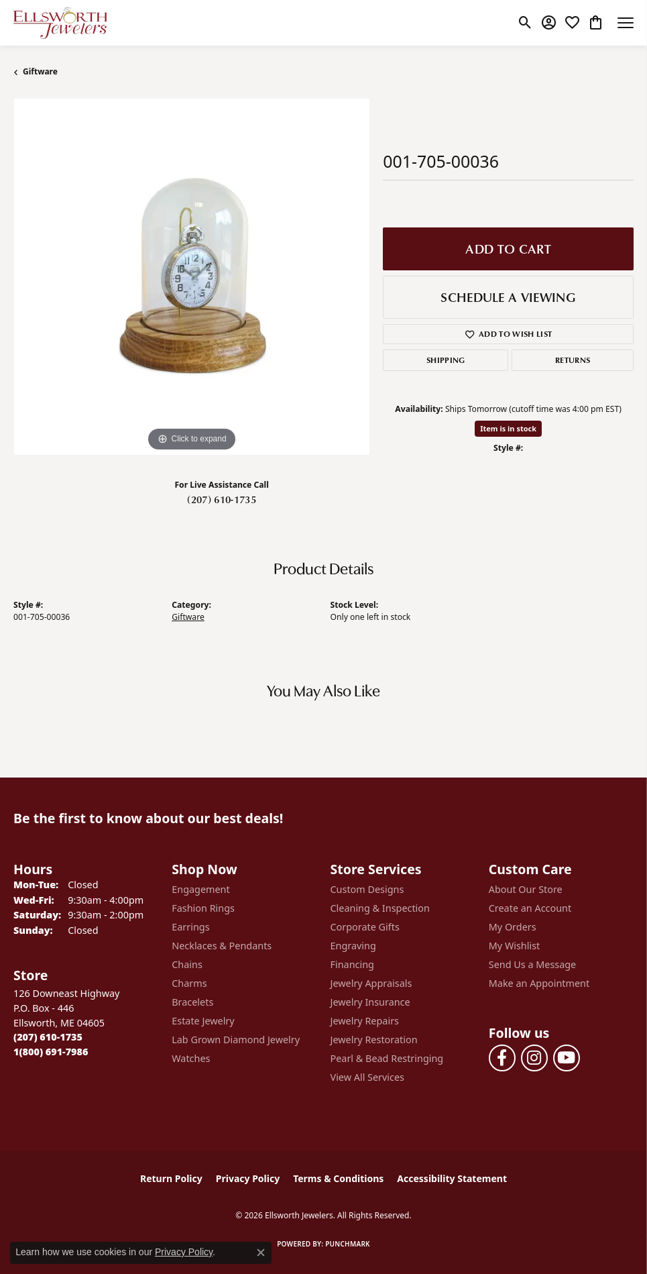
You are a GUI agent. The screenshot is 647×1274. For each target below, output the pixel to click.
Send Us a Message (532, 964)
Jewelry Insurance (370, 1002)
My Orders (512, 926)
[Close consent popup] (261, 1253)
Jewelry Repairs (365, 1020)
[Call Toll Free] (50, 1051)
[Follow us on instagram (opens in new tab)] (534, 1058)
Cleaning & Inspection (380, 908)
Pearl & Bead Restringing (387, 1058)
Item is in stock (508, 428)
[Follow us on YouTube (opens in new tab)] (566, 1058)
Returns (572, 360)
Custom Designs (367, 889)
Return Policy (171, 1178)
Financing (352, 964)
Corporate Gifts (365, 926)
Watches (191, 1058)
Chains (187, 964)
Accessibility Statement (452, 1178)
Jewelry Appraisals (371, 983)
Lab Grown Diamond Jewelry (236, 1039)
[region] (191, 277)
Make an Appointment (539, 983)
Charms (189, 983)
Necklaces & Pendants (222, 945)
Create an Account (530, 908)
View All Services (368, 1077)
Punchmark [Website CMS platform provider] (347, 1244)
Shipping (445, 360)
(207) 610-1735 (221, 499)
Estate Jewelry (203, 1020)
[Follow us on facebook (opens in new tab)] (502, 1058)
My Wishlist (514, 945)
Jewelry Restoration (374, 1039)
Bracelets (192, 1002)
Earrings (190, 926)
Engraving (353, 945)
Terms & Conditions (338, 1178)
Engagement (200, 889)
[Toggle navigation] (625, 23)
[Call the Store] (47, 1036)
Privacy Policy (248, 1178)
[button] (525, 22)
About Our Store (526, 889)
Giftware (40, 71)
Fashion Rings (203, 908)
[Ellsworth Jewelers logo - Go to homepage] (60, 23)
